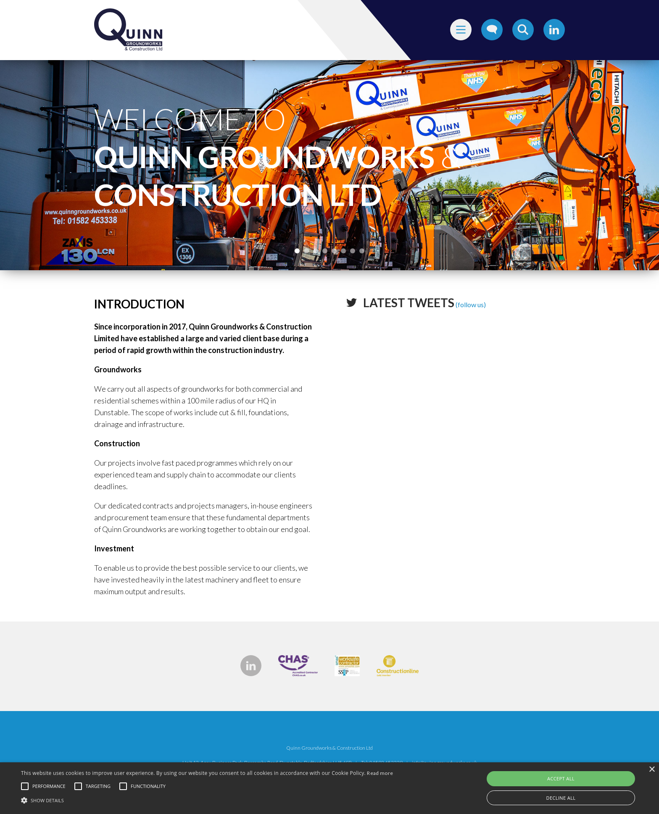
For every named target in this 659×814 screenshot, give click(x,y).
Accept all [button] (561, 778)
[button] (207, 799)
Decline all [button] (561, 798)
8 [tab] (361, 250)
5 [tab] (334, 250)
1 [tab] (297, 250)
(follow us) (424, 304)
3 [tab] (315, 250)
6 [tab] (343, 250)
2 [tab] (306, 250)
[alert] (329, 788)
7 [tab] (352, 250)
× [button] (651, 770)
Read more (380, 773)
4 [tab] (324, 250)
